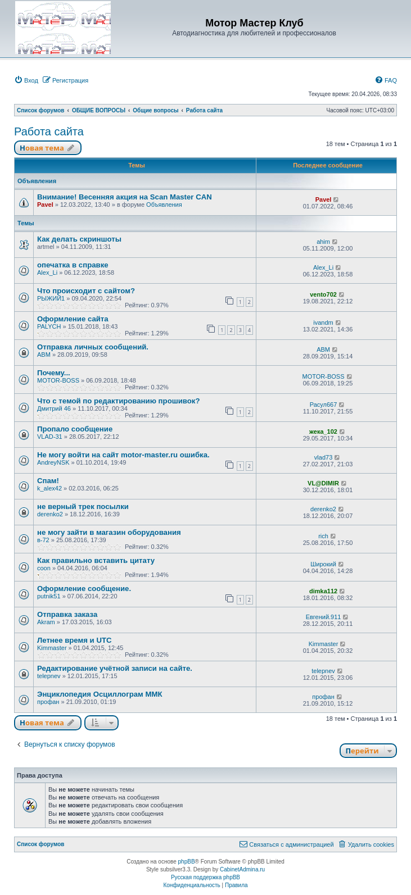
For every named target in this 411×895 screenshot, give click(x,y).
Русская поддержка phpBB (205, 877)
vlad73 (323, 457)
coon (44, 568)
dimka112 (323, 591)
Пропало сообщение (74, 429)
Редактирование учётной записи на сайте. (114, 668)
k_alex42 (49, 488)
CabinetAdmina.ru (242, 869)
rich (323, 536)
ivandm (323, 322)
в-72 (43, 540)
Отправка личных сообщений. (92, 347)
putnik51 (49, 596)
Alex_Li (47, 272)
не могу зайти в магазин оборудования (109, 532)
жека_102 (323, 431)
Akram (46, 622)
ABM (44, 354)
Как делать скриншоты (79, 239)
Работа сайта (49, 131)
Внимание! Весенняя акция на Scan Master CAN (124, 197)
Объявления (164, 204)
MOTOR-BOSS (58, 380)
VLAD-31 (49, 436)
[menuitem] (26, 80)
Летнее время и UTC (74, 640)
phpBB (186, 861)
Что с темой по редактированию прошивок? (118, 401)
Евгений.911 (323, 617)
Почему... (53, 373)
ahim (323, 241)
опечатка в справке (73, 265)
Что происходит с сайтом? (86, 291)
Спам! (48, 480)
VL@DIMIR (323, 483)
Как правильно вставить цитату (96, 560)
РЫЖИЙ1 (51, 298)
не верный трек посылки (83, 506)
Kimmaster (52, 647)
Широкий (323, 564)
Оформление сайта (73, 319)
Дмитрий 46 (54, 408)
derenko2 (50, 514)
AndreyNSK (53, 462)
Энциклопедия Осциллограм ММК (99, 694)
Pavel (45, 204)
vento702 (323, 294)
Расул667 (323, 404)
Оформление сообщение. (84, 588)
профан (48, 701)
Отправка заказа (67, 614)
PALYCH (49, 326)
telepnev (49, 676)
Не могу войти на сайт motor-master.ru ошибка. (123, 455)
